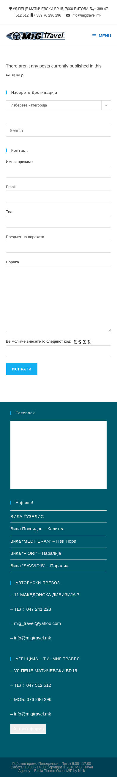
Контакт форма (28, 728)
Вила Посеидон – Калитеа (37, 528)
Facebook (25, 413)
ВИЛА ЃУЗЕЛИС (27, 516)
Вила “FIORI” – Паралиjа (35, 553)
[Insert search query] (58, 131)
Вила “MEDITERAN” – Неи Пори (43, 541)
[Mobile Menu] (101, 35)
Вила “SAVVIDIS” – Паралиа (39, 565)
